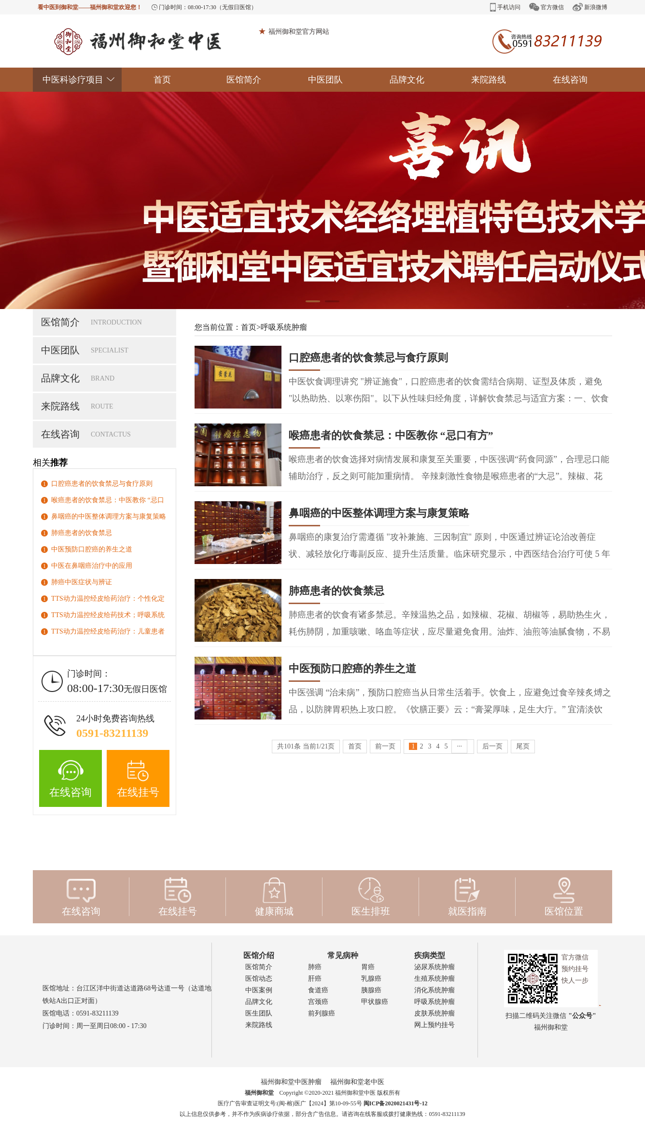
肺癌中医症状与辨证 (81, 582)
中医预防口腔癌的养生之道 (91, 549)
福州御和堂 (259, 1092)
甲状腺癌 (374, 1001)
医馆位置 (564, 896)
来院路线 (488, 80)
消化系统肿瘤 (434, 990)
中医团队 (325, 80)
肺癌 (315, 967)
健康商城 (274, 896)
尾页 (523, 746)
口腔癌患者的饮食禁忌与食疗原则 (102, 483)
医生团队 (258, 1013)
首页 (162, 80)
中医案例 (258, 990)
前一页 (385, 746)
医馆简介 (243, 80)
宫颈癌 (318, 1001)
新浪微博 (590, 7)
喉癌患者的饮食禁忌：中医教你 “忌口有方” (391, 438)
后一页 (492, 746)
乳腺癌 (371, 978)
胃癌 (368, 967)
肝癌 (315, 978)
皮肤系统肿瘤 (434, 1013)
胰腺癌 (371, 990)
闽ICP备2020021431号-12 (396, 1103)
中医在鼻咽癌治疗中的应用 (91, 565)
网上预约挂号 (434, 1025)
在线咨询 (570, 80)
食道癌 (318, 990)
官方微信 (546, 7)
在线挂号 (138, 779)
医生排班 (370, 896)
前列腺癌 (321, 1013)
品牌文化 (407, 80)
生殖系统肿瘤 (434, 978)
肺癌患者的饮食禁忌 (81, 532)
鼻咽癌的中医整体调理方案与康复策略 (108, 516)
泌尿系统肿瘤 (434, 967)
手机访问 (505, 7)
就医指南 (467, 896)
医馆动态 (258, 978)
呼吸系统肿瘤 (284, 327)
